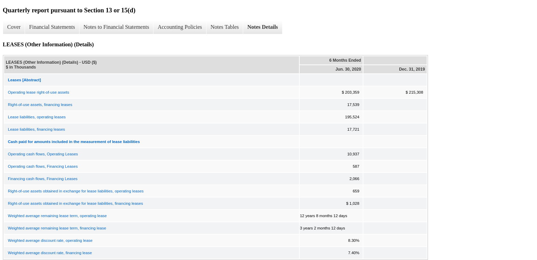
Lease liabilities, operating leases (37, 117)
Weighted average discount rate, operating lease (50, 240)
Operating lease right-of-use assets (38, 92)
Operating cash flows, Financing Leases (43, 166)
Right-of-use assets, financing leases (40, 105)
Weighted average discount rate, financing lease (50, 253)
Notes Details (262, 27)
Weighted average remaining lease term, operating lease (57, 216)
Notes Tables (225, 27)
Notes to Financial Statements (116, 27)
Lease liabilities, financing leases (36, 129)
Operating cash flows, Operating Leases (43, 154)
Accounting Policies (180, 27)
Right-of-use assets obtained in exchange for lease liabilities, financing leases (75, 203)
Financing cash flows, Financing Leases (42, 179)
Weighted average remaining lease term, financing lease (57, 228)
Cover (14, 27)
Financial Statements (52, 27)
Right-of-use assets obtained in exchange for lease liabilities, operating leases (75, 191)
